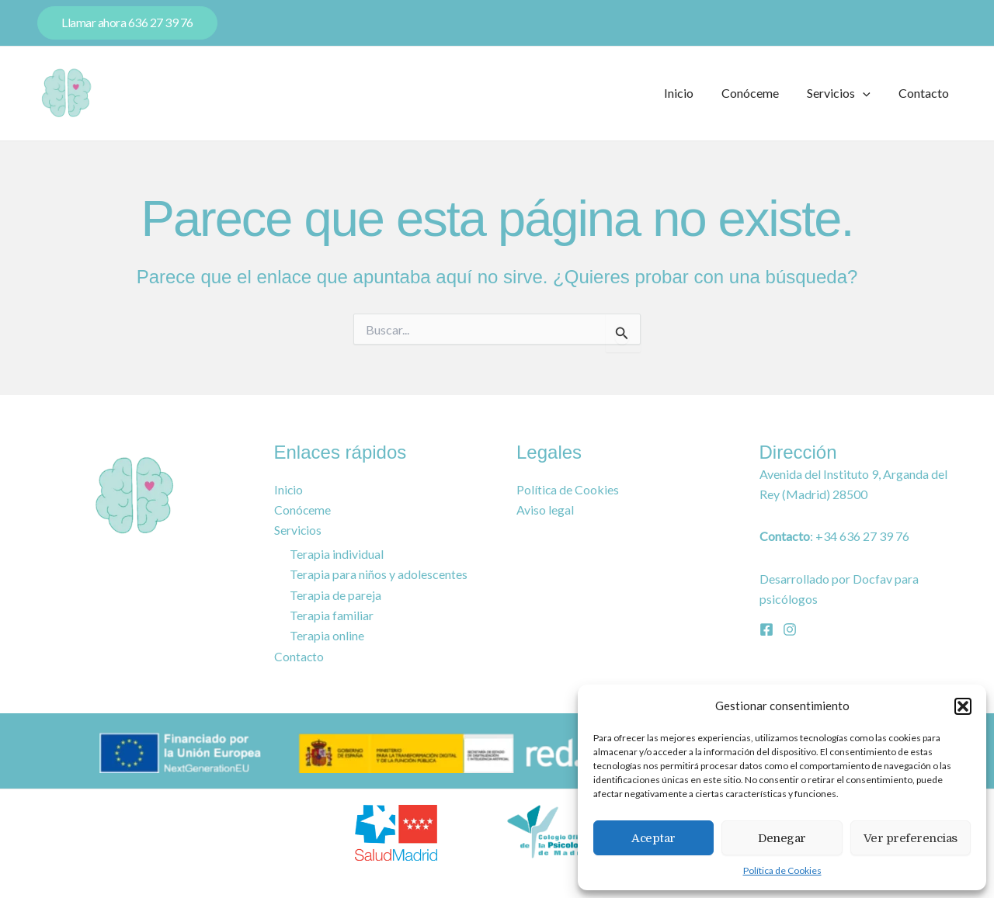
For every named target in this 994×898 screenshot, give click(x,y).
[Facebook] (766, 629)
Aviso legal (545, 509)
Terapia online (327, 635)
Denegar (782, 838)
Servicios (843, 93)
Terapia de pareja (335, 594)
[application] (867, 93)
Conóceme (758, 92)
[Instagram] (790, 629)
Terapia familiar (332, 615)
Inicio (689, 92)
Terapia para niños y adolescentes (378, 574)
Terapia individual (337, 553)
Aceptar (653, 838)
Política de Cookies (782, 870)
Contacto (925, 92)
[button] (963, 706)
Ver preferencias (911, 838)
